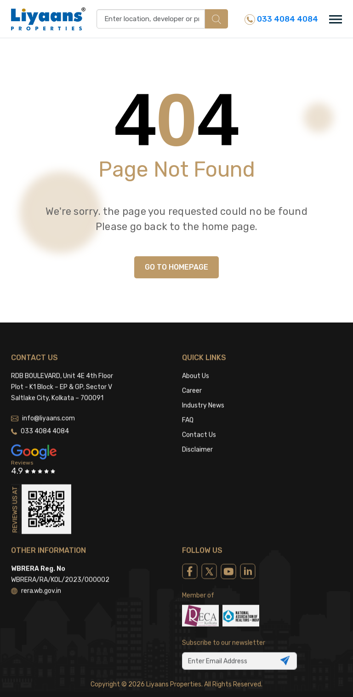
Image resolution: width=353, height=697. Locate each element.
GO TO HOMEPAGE (176, 267)
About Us (195, 365)
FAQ (188, 410)
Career (192, 380)
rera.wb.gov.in (36, 580)
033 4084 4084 (281, 19)
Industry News (203, 395)
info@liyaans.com (43, 408)
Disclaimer (197, 439)
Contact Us (199, 424)
